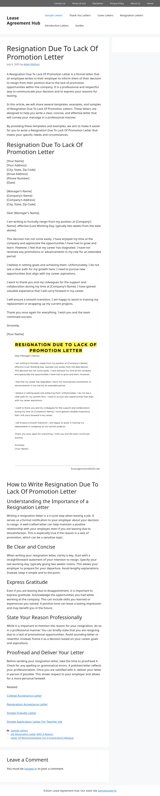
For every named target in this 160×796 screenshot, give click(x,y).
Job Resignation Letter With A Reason (32, 734)
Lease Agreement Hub (23, 20)
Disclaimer (97, 3)
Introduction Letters (57, 25)
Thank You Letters (80, 15)
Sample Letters (53, 15)
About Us (135, 3)
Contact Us (59, 3)
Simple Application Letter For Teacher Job (34, 722)
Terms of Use (79, 3)
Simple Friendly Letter (21, 713)
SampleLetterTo (107, 790)
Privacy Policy (117, 3)
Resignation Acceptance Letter (27, 704)
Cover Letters (105, 15)
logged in (30, 769)
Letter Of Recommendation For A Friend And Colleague (42, 737)
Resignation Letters (131, 15)
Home (150, 3)
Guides (79, 25)
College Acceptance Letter (24, 696)
